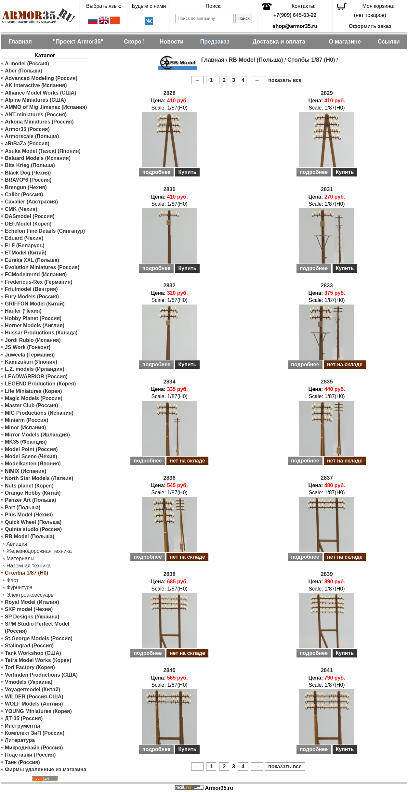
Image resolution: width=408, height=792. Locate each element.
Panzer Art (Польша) (30, 500)
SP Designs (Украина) (32, 616)
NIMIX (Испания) (25, 471)
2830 (169, 189)
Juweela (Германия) (30, 354)
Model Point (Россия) (31, 449)
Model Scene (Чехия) (31, 456)
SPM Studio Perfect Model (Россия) (37, 627)
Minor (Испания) (25, 427)
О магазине (345, 41)
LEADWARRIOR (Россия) (36, 376)
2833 (327, 285)
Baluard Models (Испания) (38, 158)
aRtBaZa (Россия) (27, 143)
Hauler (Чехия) (23, 311)
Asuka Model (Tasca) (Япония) (43, 151)
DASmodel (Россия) (30, 216)
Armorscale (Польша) (32, 136)
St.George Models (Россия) (38, 638)
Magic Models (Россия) (33, 398)
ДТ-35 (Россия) (24, 718)
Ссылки (388, 41)
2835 (327, 382)
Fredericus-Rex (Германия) (38, 282)
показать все (285, 80)
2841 (327, 670)
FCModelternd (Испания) (36, 274)
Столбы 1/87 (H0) (311, 60)
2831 (327, 189)
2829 (327, 93)
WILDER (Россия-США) (34, 696)
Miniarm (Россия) (26, 420)
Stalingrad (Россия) (29, 645)
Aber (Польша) (23, 70)
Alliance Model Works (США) (40, 93)
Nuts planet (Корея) (29, 485)
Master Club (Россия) (31, 405)
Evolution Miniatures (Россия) (42, 267)
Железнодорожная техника (39, 551)
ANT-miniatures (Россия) (36, 114)
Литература (20, 740)
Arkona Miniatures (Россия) (39, 121)
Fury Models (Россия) (32, 296)
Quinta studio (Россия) (33, 529)
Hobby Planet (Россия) (33, 318)
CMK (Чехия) (21, 209)
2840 (169, 670)
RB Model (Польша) (29, 536)
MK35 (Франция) (26, 442)
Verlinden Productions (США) (41, 675)
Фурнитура (20, 587)
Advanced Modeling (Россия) (41, 78)
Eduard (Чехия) (24, 238)
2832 (169, 285)
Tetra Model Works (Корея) (38, 660)
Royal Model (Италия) (32, 602)
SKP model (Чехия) (29, 609)
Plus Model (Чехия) (29, 514)
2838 (169, 574)
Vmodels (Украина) (28, 682)
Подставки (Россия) (30, 755)
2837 (327, 478)
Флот (13, 580)
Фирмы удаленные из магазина (45, 769)
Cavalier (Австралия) (31, 201)
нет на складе (344, 364)
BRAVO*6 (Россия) (28, 180)
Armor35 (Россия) (27, 129)
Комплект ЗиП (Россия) (34, 733)
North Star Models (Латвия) (39, 478)
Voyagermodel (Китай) (32, 689)
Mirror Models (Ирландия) (37, 434)
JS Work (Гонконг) (27, 347)
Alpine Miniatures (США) (35, 100)
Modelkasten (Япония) (33, 463)
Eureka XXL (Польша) (32, 260)
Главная (20, 41)
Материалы (20, 558)
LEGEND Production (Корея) (40, 383)
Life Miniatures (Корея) (33, 391)
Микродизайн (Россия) (34, 747)
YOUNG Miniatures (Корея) (38, 711)
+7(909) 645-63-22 (295, 15)
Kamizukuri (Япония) (31, 362)
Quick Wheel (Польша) (33, 522)
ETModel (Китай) (25, 252)
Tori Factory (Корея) (30, 667)
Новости (172, 41)
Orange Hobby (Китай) (33, 493)
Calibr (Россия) (24, 194)
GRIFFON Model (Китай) (35, 303)
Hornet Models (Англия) (34, 325)
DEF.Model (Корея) (28, 224)
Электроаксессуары (31, 595)
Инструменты (22, 726)
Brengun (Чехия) (26, 187)
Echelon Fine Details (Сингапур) (45, 231)
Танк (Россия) (22, 762)
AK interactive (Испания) (36, 85)
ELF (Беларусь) (25, 245)
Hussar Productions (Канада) (41, 332)
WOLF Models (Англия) (34, 704)
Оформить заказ (370, 26)
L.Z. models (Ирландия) (34, 369)
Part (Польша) (22, 507)
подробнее (156, 172)
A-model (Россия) (27, 63)
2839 (327, 574)
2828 (169, 93)
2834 (169, 382)
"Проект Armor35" (78, 41)
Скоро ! (134, 41)
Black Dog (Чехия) (28, 172)
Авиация (17, 544)
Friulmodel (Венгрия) (31, 289)
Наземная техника (29, 565)
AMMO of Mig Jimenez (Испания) (46, 107)
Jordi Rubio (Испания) (33, 340)
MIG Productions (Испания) (39, 413)
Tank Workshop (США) (33, 653)
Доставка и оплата (279, 41)
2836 (169, 478)
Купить (187, 172)
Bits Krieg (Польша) (30, 165)
